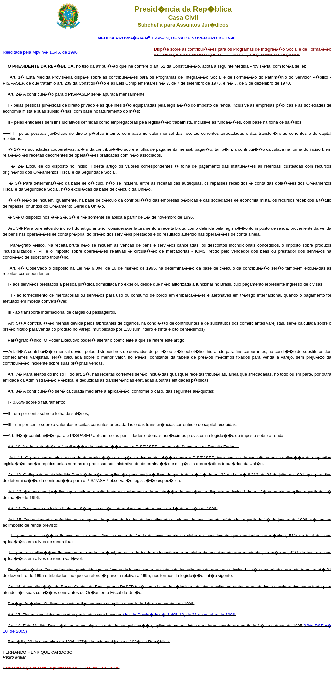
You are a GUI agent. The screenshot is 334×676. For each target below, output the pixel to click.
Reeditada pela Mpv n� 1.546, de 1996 (40, 52)
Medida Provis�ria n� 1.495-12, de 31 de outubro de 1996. (179, 614)
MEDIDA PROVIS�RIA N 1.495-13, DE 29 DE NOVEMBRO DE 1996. (167, 38)
